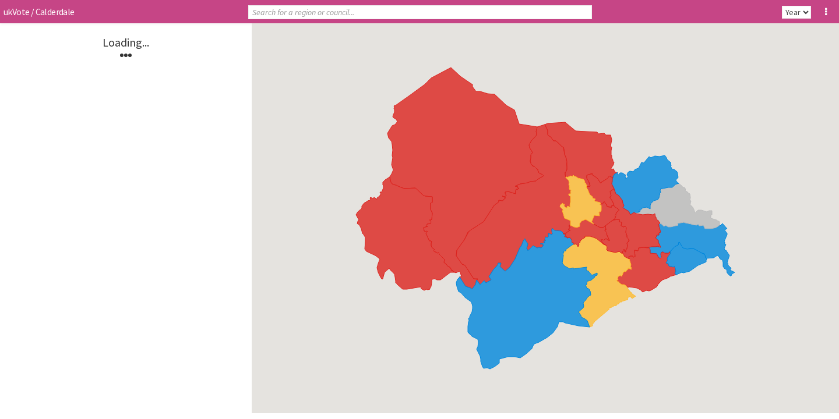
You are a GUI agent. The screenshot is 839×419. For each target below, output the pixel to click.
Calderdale (55, 11)
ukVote (16, 11)
